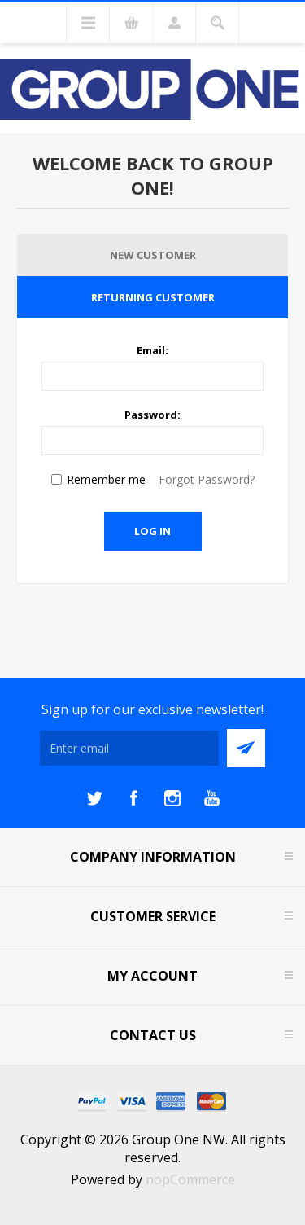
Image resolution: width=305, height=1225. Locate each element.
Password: (152, 414)
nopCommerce (190, 1179)
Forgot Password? (207, 479)
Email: (152, 350)
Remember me (106, 479)
